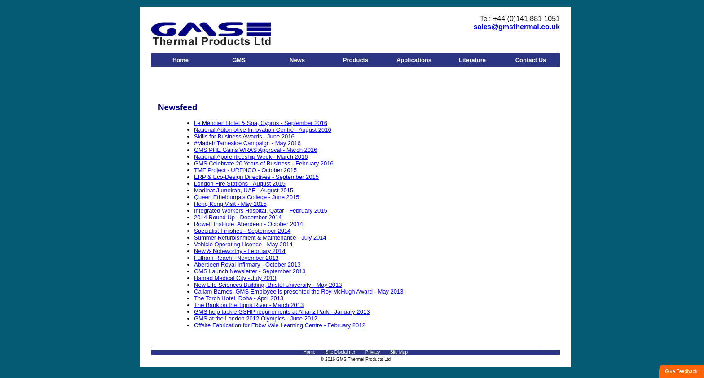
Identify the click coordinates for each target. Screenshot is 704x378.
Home (180, 60)
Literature (472, 60)
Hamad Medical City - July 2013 (235, 278)
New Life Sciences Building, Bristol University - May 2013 (268, 284)
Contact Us (530, 60)
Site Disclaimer (341, 352)
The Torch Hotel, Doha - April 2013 (238, 298)
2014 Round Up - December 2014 (238, 217)
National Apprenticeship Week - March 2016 (251, 156)
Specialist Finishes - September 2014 (242, 230)
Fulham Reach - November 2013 (236, 257)
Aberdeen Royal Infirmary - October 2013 (247, 264)
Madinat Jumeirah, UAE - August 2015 (243, 190)
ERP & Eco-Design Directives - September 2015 (256, 176)
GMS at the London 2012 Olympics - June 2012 (255, 318)
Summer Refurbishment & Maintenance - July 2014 (260, 237)
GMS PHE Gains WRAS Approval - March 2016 (255, 150)
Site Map (399, 352)
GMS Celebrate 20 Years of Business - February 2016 (264, 163)
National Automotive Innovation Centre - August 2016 (262, 129)
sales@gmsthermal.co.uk (516, 27)
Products (355, 60)
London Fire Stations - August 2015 (240, 183)
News (297, 60)
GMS (239, 60)
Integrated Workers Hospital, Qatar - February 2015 (260, 210)
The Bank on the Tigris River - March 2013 (249, 305)
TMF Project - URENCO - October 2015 (245, 170)
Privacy (372, 352)
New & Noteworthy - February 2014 (240, 251)
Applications (413, 60)
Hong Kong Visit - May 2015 (230, 203)
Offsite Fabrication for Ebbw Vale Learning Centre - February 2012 (279, 325)
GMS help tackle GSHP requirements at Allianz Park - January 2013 (282, 311)
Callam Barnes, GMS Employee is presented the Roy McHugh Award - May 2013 (299, 291)
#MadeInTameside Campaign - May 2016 (247, 143)
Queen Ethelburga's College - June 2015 (246, 197)
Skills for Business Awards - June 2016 (244, 136)
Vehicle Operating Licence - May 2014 (243, 244)
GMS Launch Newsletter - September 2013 (250, 271)
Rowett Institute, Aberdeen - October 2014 (248, 224)
